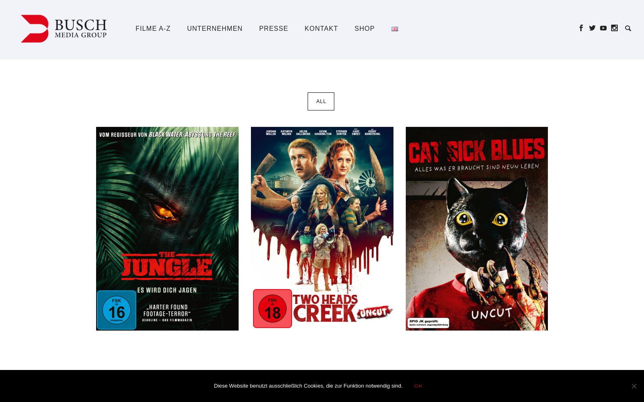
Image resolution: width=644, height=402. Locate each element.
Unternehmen (214, 28)
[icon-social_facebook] (583, 28)
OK (418, 386)
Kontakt (321, 28)
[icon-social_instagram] (614, 28)
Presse (273, 28)
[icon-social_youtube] (605, 28)
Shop (364, 28)
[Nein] (634, 386)
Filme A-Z (153, 28)
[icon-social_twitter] (594, 28)
